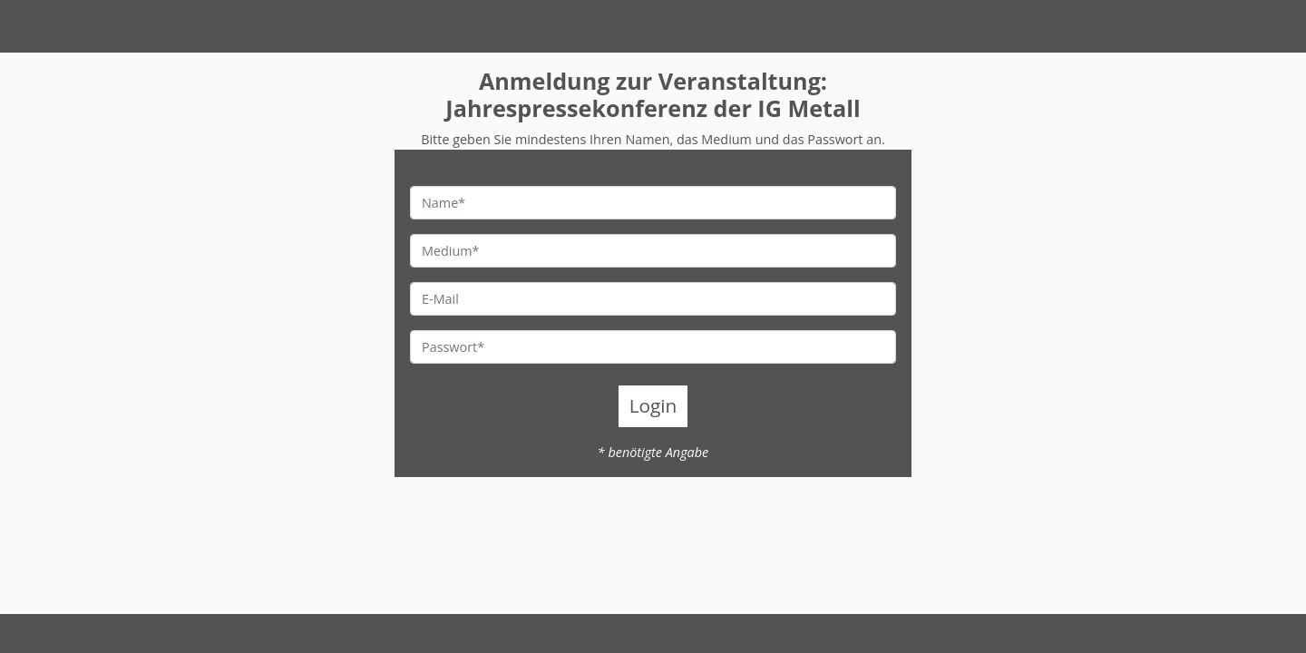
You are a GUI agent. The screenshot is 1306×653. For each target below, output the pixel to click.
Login (653, 405)
